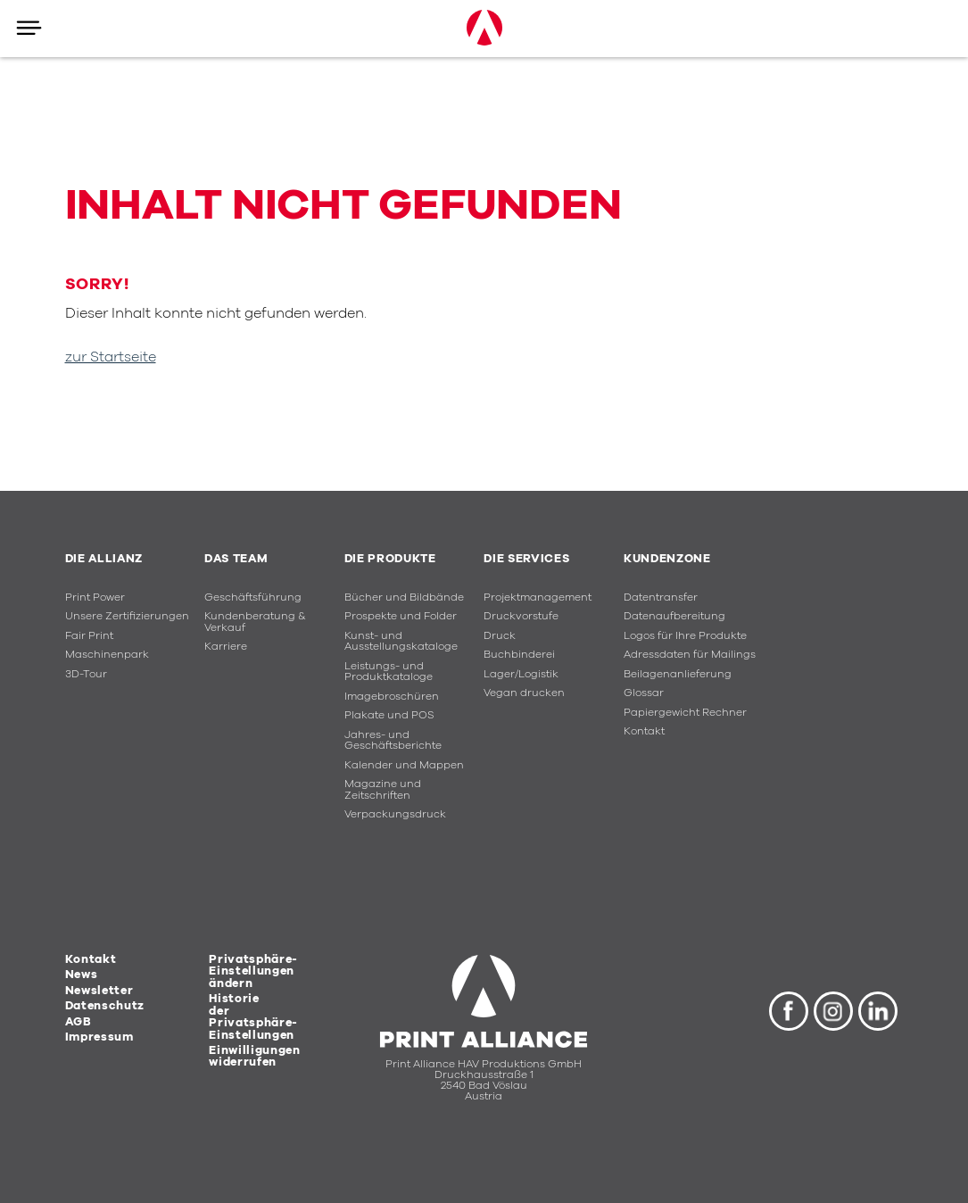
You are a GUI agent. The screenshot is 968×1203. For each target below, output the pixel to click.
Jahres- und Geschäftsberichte (393, 740)
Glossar (644, 693)
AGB (78, 1022)
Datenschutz (105, 1006)
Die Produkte (390, 558)
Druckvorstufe (521, 616)
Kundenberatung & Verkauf (255, 622)
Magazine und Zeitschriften (382, 789)
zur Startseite (110, 357)
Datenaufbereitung (674, 616)
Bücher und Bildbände (404, 597)
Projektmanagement (538, 597)
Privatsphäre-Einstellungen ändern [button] (253, 971)
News (81, 974)
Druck (500, 636)
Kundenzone (667, 558)
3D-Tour (86, 674)
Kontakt (644, 731)
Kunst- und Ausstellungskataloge (401, 641)
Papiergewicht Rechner (685, 712)
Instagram (833, 1011)
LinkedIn (878, 1011)
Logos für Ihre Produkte (685, 636)
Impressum (99, 1037)
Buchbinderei (519, 654)
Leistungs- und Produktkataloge (388, 672)
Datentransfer (661, 597)
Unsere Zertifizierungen (127, 616)
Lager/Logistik (521, 674)
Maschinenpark (107, 654)
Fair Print (89, 636)
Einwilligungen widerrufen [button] (254, 1056)
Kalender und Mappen (404, 765)
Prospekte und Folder (400, 616)
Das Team (236, 558)
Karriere (225, 646)
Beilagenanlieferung (678, 674)
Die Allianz (104, 558)
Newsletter (99, 990)
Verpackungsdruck (395, 814)
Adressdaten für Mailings (690, 654)
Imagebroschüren (391, 696)
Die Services (526, 558)
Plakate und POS (389, 715)
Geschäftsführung (253, 597)
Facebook (788, 1011)
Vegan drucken (524, 693)
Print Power (95, 597)
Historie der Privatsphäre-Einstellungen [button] (253, 1016)
